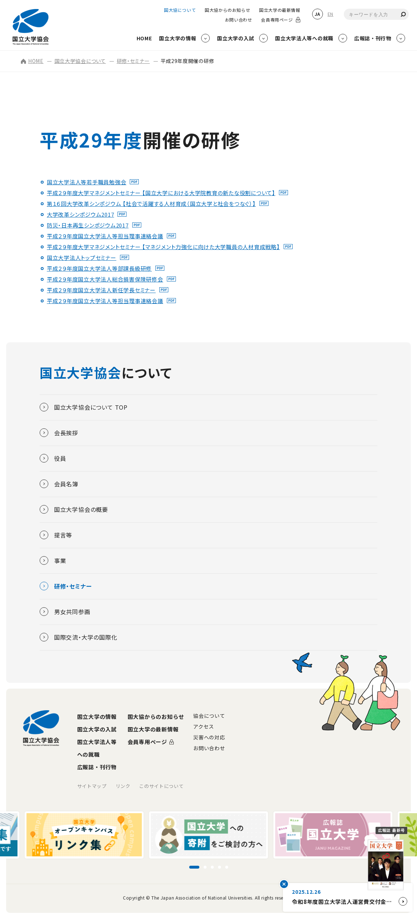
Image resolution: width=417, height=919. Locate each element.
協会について (209, 715)
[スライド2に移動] (205, 867)
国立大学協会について (80, 60)
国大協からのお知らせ (227, 10)
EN (330, 14)
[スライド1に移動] (194, 867)
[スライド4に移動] (219, 867)
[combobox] (376, 14)
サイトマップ (92, 786)
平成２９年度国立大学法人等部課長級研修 (99, 268)
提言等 (56, 535)
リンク (123, 786)
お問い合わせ (238, 19)
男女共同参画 (65, 611)
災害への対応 (209, 737)
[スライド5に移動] (226, 867)
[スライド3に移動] (212, 867)
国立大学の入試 (97, 729)
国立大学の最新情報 (279, 10)
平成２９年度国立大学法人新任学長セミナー (101, 290)
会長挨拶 (59, 432)
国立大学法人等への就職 (97, 748)
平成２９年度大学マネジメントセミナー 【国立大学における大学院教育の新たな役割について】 (161, 193)
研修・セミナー (133, 60)
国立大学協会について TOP (84, 407)
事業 (53, 560)
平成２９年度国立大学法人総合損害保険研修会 (105, 279)
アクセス (203, 726)
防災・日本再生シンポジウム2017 (88, 225)
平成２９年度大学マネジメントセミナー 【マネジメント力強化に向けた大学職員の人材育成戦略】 (163, 247)
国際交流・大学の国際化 (78, 637)
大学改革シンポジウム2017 (80, 214)
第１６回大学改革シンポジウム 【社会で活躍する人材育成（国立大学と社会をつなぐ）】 (151, 203)
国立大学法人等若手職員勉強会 (87, 182)
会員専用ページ (277, 19)
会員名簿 (59, 483)
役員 (53, 458)
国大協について (180, 10)
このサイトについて (161, 786)
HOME (32, 60)
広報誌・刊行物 (97, 767)
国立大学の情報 (97, 716)
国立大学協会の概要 (74, 509)
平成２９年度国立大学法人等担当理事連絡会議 (105, 236)
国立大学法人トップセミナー (81, 257)
